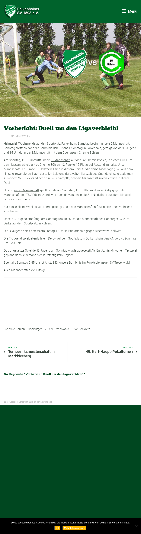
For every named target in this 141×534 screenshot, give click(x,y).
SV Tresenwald (59, 329)
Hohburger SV (37, 329)
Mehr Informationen (74, 528)
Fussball (12, 401)
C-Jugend (20, 219)
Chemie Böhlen (15, 329)
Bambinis (75, 262)
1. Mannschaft (60, 160)
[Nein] (136, 526)
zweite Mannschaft (26, 190)
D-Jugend (15, 231)
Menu (129, 11)
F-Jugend (15, 238)
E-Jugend (43, 250)
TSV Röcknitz (81, 329)
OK (57, 528)
